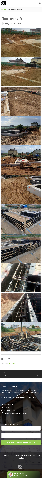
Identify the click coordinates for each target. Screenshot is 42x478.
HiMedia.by (21, 458)
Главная (3, 9)
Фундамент (12, 363)
